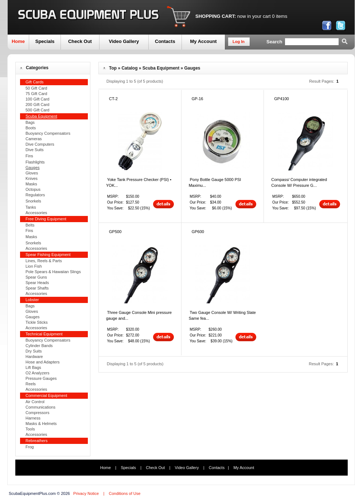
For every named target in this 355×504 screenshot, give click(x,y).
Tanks (31, 207)
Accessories (36, 212)
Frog (30, 447)
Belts (30, 225)
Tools (30, 429)
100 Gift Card (37, 99)
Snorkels (33, 201)
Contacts (165, 41)
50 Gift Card (36, 88)
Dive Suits (35, 149)
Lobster (32, 300)
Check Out (80, 41)
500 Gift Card (37, 110)
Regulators (35, 195)
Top (113, 68)
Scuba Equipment (161, 68)
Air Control (35, 401)
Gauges (33, 317)
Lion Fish (34, 266)
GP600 (198, 231)
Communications (40, 407)
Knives (32, 178)
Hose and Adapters (43, 362)
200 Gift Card (37, 104)
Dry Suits (34, 351)
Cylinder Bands (39, 345)
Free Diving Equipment (46, 219)
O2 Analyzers (37, 373)
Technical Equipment (44, 334)
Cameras (34, 139)
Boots (31, 128)
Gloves (32, 173)
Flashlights (35, 162)
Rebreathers (37, 440)
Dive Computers (40, 144)
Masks (31, 184)
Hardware (34, 356)
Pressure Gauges (41, 378)
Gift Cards (35, 82)
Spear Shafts (37, 288)
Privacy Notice (86, 493)
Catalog (129, 68)
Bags (30, 122)
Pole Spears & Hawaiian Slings (53, 271)
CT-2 (113, 99)
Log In (239, 41)
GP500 (115, 231)
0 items (279, 16)
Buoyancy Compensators (48, 133)
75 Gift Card (36, 93)
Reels (31, 384)
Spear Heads (37, 282)
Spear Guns (36, 277)
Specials (45, 41)
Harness (33, 418)
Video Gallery (124, 41)
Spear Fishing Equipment (48, 254)
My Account (203, 41)
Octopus (33, 189)
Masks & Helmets (41, 423)
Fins (29, 156)
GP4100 (281, 99)
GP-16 (197, 99)
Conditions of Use (124, 493)
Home (18, 41)
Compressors (37, 412)
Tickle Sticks (37, 322)
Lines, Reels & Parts (44, 261)
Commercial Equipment (46, 395)
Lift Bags (33, 367)
